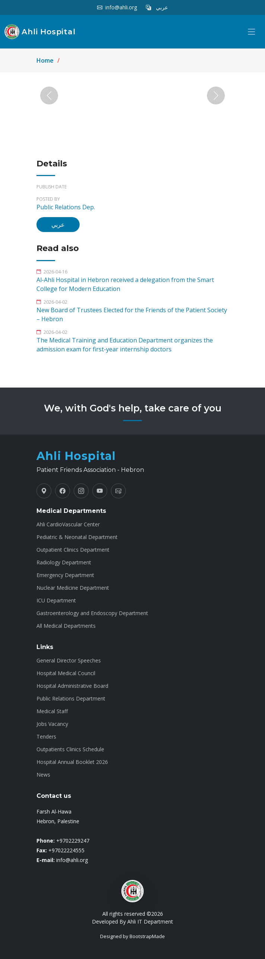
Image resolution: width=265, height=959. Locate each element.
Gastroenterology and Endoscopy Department (92, 613)
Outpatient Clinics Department (72, 549)
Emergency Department (65, 575)
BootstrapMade (147, 936)
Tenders (46, 736)
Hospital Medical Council (65, 673)
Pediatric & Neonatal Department (77, 537)
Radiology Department (63, 562)
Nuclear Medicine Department (72, 587)
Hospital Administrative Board (72, 686)
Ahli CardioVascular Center (68, 524)
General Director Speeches (68, 660)
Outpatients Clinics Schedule (70, 749)
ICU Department (56, 600)
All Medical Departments (66, 626)
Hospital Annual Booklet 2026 (72, 762)
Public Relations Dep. (65, 210)
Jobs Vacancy (52, 724)
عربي (58, 228)
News (43, 774)
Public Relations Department (70, 698)
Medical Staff (52, 711)
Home (45, 60)
